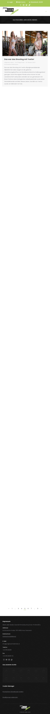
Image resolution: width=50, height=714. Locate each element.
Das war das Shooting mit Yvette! (19, 59)
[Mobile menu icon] (46, 11)
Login (10, 2)
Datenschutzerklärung (9, 636)
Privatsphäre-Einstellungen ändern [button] (13, 692)
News (12, 62)
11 (37, 608)
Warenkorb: (36, 2)
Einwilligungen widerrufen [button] (10, 697)
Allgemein (7, 62)
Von (20, 62)
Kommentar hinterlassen (11, 64)
